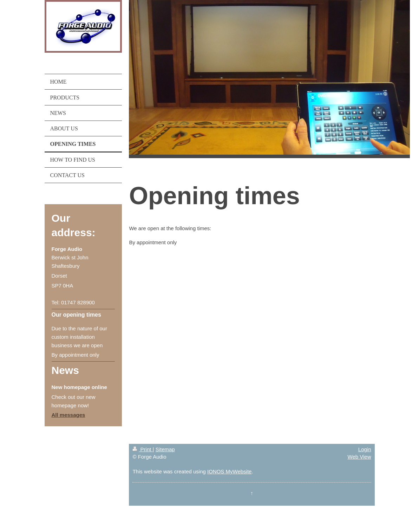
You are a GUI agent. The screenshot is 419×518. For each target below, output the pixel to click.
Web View (359, 457)
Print (142, 449)
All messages (68, 415)
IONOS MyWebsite (229, 471)
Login (364, 449)
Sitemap (165, 449)
